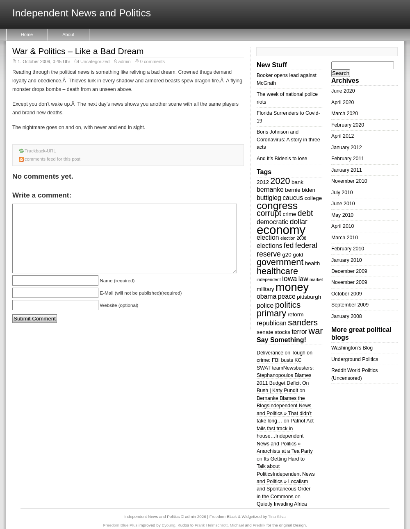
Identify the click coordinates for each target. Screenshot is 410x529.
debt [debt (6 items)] (305, 213)
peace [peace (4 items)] (287, 296)
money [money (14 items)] (292, 287)
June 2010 (343, 204)
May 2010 (342, 215)
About (68, 34)
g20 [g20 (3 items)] (286, 255)
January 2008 (346, 316)
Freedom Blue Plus (120, 525)
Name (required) (117, 280)
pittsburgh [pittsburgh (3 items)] (309, 297)
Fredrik (259, 525)
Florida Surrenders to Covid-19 (288, 116)
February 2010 (347, 249)
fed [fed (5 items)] (289, 245)
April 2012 (342, 136)
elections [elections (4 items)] (269, 245)
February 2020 (347, 125)
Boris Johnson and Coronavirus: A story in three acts (288, 139)
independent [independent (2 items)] (269, 279)
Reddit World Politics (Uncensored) (354, 374)
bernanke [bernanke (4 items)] (270, 189)
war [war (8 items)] (316, 331)
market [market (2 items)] (316, 279)
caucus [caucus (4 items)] (292, 197)
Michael (237, 525)
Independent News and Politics (81, 13)
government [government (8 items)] (280, 262)
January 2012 (346, 147)
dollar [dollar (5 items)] (299, 222)
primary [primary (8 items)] (271, 313)
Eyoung (168, 525)
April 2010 (342, 226)
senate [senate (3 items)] (265, 332)
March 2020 (344, 113)
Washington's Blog (352, 348)
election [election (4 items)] (268, 237)
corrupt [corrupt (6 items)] (269, 213)
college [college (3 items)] (313, 198)
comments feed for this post (52, 159)
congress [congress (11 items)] (277, 205)
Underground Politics (354, 359)
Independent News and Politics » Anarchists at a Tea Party (285, 443)
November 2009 (349, 282)
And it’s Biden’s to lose (282, 158)
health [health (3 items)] (312, 263)
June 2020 (343, 91)
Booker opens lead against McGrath (287, 79)
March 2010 (344, 238)
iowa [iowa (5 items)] (289, 279)
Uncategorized (94, 61)
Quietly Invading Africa (282, 504)
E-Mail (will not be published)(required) (141, 292)
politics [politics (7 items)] (288, 304)
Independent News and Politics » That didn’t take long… (284, 413)
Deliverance (270, 353)
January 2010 (346, 260)
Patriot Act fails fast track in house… (285, 428)
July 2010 (342, 192)
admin (124, 61)
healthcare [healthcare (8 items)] (277, 271)
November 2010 (349, 181)
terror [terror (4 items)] (299, 331)
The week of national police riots (287, 97)
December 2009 (349, 271)
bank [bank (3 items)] (297, 182)
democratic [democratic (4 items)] (272, 221)
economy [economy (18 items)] (281, 229)
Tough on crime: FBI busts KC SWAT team (284, 360)
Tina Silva (277, 516)
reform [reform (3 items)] (296, 314)
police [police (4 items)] (265, 305)
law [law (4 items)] (303, 278)
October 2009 (346, 294)
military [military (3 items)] (265, 289)
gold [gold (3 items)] (298, 255)
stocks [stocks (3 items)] (282, 332)
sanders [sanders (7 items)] (303, 322)
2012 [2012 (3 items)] (263, 182)
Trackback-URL (40, 150)
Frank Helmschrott (211, 525)
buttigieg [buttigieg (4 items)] (269, 197)
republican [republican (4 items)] (272, 323)
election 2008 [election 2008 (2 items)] (293, 238)
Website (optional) (119, 305)
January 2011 (346, 170)
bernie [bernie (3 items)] (292, 190)
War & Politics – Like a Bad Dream (78, 51)
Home (27, 34)
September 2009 (350, 305)
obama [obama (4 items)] (266, 296)
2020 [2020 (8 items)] (280, 181)
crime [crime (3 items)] (289, 214)
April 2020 (342, 102)
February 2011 (347, 158)
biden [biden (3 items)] (308, 190)
